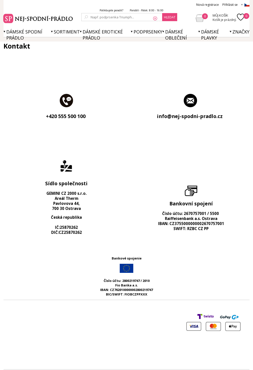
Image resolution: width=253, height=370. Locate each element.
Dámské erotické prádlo (103, 35)
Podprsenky (148, 32)
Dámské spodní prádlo (24, 35)
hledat (169, 17)
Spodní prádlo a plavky (39, 18)
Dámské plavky (210, 35)
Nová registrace (207, 5)
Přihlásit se (230, 5)
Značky (240, 32)
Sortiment (67, 32)
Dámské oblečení (176, 35)
